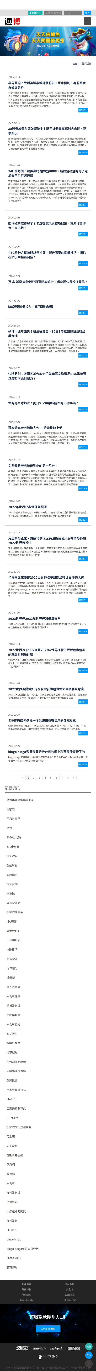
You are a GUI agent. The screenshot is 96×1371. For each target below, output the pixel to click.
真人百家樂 (13, 987)
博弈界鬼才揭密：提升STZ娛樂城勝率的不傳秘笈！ (43, 403)
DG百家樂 (13, 1118)
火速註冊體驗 (48, 1328)
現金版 (11, 1136)
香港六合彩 (13, 931)
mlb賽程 (12, 949)
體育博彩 (12, 1267)
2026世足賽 (14, 837)
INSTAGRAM (70, 1299)
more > (83, 110)
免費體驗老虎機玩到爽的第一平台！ (33, 465)
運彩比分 (12, 1080)
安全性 (69, 1289)
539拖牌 (12, 1033)
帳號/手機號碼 (53, 13)
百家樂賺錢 (13, 1015)
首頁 (75, 64)
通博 (9, 828)
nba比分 (12, 1099)
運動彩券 (12, 865)
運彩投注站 (13, 903)
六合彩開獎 (13, 996)
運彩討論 (12, 856)
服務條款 (26, 1284)
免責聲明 (26, 1294)
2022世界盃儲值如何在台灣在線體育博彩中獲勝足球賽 (46, 689)
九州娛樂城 (13, 1192)
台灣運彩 (12, 1202)
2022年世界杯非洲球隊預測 (27, 506)
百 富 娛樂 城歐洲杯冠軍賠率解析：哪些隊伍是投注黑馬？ (48, 281)
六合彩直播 (13, 1024)
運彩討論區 (13, 818)
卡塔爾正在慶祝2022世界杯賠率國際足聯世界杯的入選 (46, 577)
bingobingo (14, 1239)
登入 (87, 13)
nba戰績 (12, 921)
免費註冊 (35, 13)
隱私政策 (69, 1284)
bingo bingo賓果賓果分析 (23, 1249)
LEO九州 (12, 1230)
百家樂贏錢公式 (16, 1090)
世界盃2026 (14, 1258)
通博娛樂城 (13, 1005)
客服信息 (69, 1294)
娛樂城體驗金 (15, 912)
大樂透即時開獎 (16, 1211)
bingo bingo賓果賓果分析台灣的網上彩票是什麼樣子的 (46, 751)
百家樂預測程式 (16, 1108)
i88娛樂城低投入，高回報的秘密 (30, 306)
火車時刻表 (13, 940)
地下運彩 (12, 1052)
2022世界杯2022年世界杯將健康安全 (34, 618)
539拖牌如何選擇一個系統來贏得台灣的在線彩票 (42, 720)
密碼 (67, 13)
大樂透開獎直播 (16, 1071)
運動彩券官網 (15, 1155)
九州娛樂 (12, 1220)
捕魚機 (11, 893)
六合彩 (11, 1183)
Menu (88, 19)
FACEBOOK (26, 1299)
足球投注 (12, 959)
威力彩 (11, 1174)
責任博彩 (26, 1289)
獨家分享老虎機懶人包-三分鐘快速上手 (35, 427)
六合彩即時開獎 (16, 1062)
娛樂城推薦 (13, 1043)
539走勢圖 (13, 847)
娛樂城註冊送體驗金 (19, 1127)
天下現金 (12, 1146)
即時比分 (12, 875)
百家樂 (11, 809)
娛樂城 (11, 977)
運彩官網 (12, 884)
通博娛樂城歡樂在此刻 (20, 800)
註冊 (89, 1346)
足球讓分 (12, 968)
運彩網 (11, 1164)
